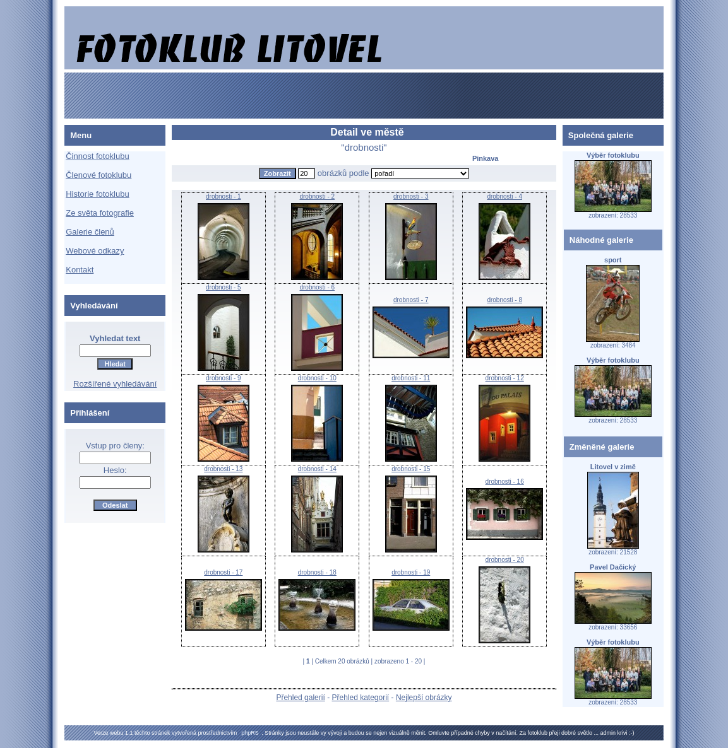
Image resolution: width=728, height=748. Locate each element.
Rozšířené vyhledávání (115, 384)
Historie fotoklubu (97, 194)
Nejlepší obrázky (424, 697)
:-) (632, 733)
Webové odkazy (95, 250)
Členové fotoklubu (98, 175)
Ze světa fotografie (100, 213)
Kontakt (79, 269)
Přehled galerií (300, 697)
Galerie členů (90, 232)
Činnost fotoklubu (97, 156)
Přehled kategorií (360, 697)
